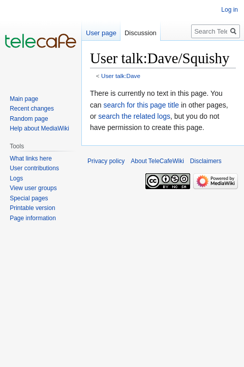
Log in (229, 9)
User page (101, 33)
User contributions (34, 168)
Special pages (29, 198)
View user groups (33, 188)
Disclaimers (206, 161)
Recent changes (32, 108)
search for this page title (141, 105)
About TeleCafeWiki (157, 161)
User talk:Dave (120, 75)
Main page (24, 98)
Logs (16, 178)
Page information (33, 218)
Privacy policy (106, 161)
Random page (29, 118)
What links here (31, 158)
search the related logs (134, 116)
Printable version (32, 208)
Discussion (141, 33)
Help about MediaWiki (39, 128)
